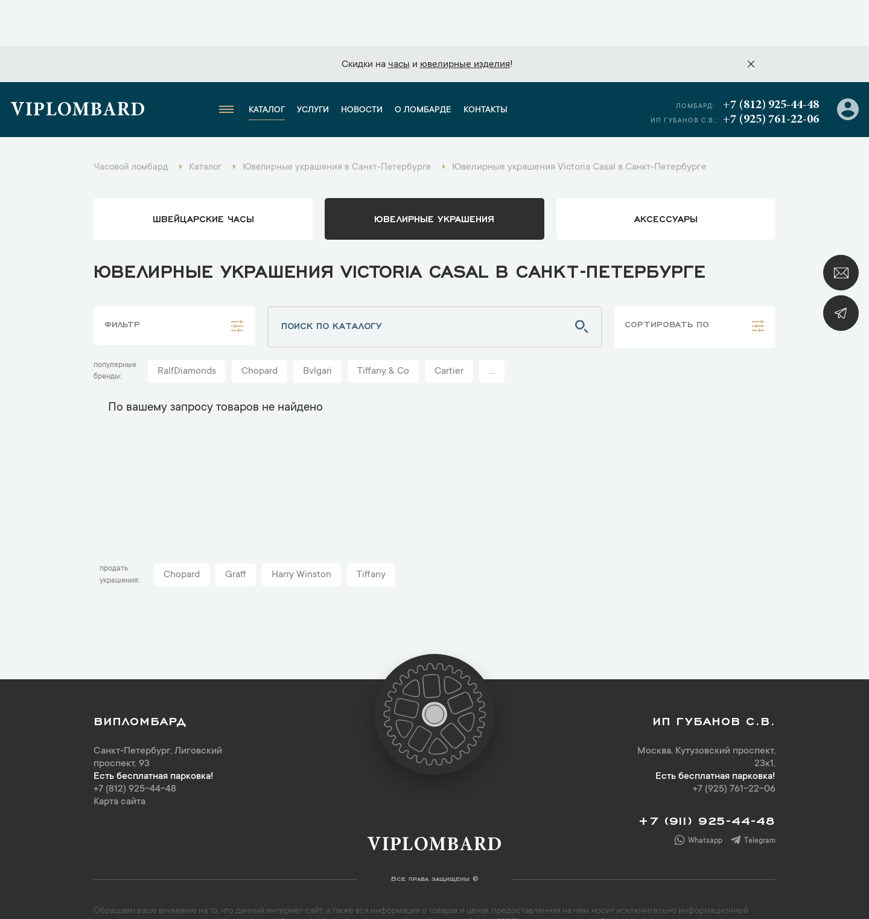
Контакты (491, 69)
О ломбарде (428, 69)
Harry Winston (301, 536)
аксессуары (666, 180)
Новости (367, 69)
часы (399, 18)
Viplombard (83, 69)
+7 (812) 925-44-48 (768, 63)
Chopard (259, 333)
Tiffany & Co (383, 333)
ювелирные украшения (434, 180)
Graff (235, 536)
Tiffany (371, 536)
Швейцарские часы (203, 180)
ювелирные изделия (465, 18)
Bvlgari (317, 333)
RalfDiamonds (187, 333)
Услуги (318, 69)
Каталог (272, 69)
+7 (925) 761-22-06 (768, 78)
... (492, 333)
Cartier (448, 333)
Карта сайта (119, 763)
